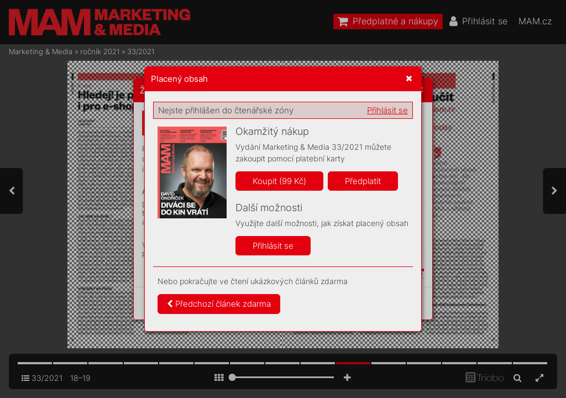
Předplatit (363, 181)
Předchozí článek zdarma (219, 303)
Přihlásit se (387, 110)
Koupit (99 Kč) (279, 181)
